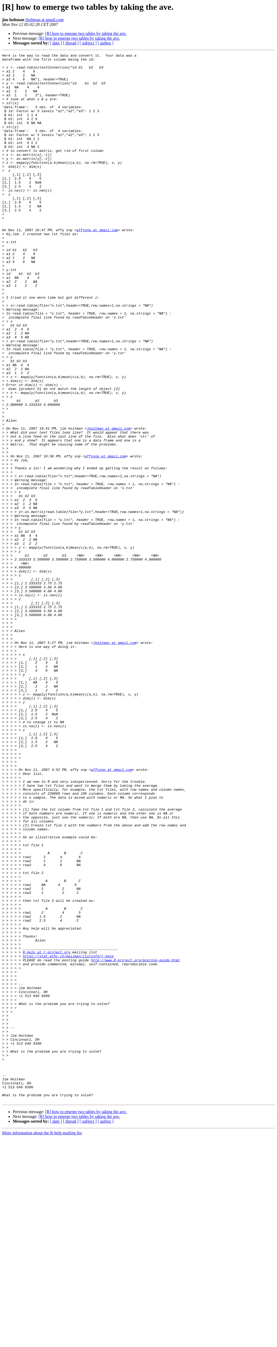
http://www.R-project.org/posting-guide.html (135, 1141)
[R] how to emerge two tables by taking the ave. (86, 33)
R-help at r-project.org (46, 1132)
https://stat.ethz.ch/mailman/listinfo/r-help (68, 1137)
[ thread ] (71, 43)
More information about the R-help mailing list (42, 1342)
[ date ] (56, 43)
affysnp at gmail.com (97, 265)
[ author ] (106, 43)
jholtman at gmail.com (44, 19)
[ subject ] (88, 43)
